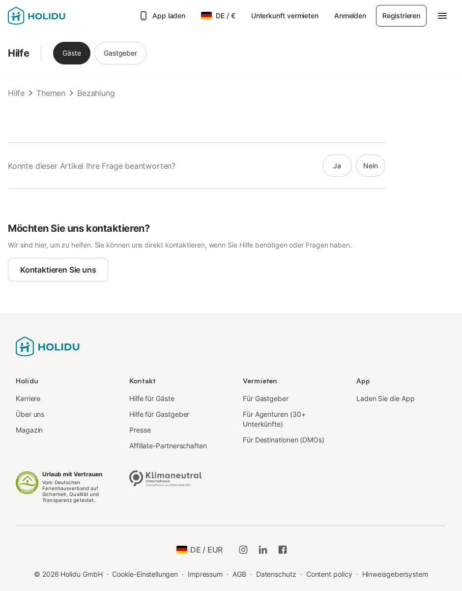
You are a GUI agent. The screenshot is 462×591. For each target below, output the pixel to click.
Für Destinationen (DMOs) (283, 439)
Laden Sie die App (385, 398)
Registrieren (401, 15)
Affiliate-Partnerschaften (168, 445)
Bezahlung (96, 93)
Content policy (329, 574)
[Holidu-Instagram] (243, 550)
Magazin (29, 430)
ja (337, 165)
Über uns (30, 414)
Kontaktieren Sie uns (58, 270)
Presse (140, 430)
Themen (50, 93)
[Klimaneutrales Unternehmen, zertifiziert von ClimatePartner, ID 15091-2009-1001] (165, 477)
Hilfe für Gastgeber (159, 414)
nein (370, 165)
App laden (162, 16)
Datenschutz (276, 574)
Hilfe (18, 53)
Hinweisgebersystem (395, 574)
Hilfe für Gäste (151, 398)
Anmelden (350, 15)
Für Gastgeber (266, 398)
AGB (239, 574)
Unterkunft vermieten (284, 15)
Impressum (205, 574)
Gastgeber (120, 53)
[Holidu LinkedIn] (263, 550)
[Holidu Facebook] (282, 550)
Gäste (71, 53)
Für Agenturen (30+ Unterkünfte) (274, 419)
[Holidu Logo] (56, 16)
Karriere (28, 398)
